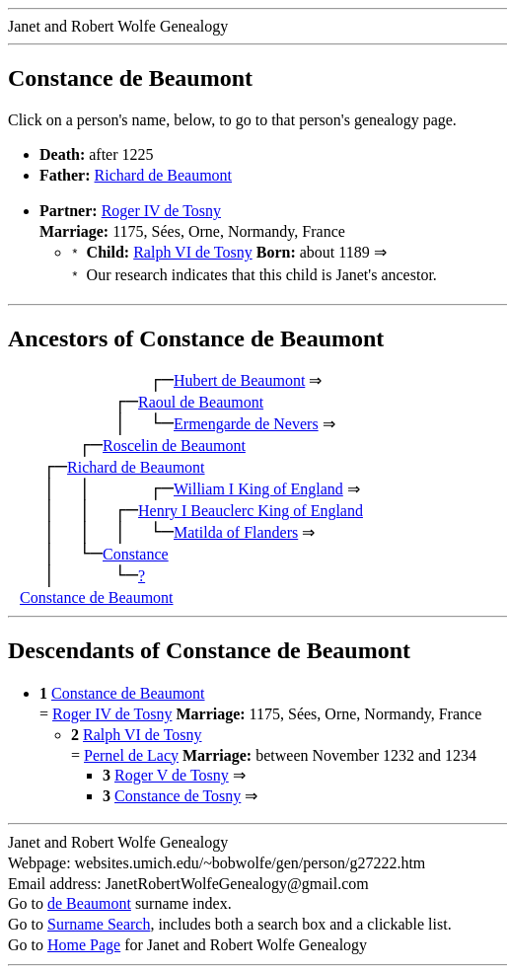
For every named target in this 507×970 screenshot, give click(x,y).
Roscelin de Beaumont (174, 441)
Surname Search (98, 920)
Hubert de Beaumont (239, 376)
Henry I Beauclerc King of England (250, 506)
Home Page (83, 941)
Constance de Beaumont (97, 593)
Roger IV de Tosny (161, 210)
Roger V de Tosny (171, 771)
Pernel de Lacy (131, 751)
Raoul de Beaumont (200, 398)
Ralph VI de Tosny (193, 252)
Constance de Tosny (177, 791)
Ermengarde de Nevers (246, 419)
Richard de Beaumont (164, 175)
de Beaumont (89, 899)
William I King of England (258, 485)
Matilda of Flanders (236, 528)
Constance (136, 550)
